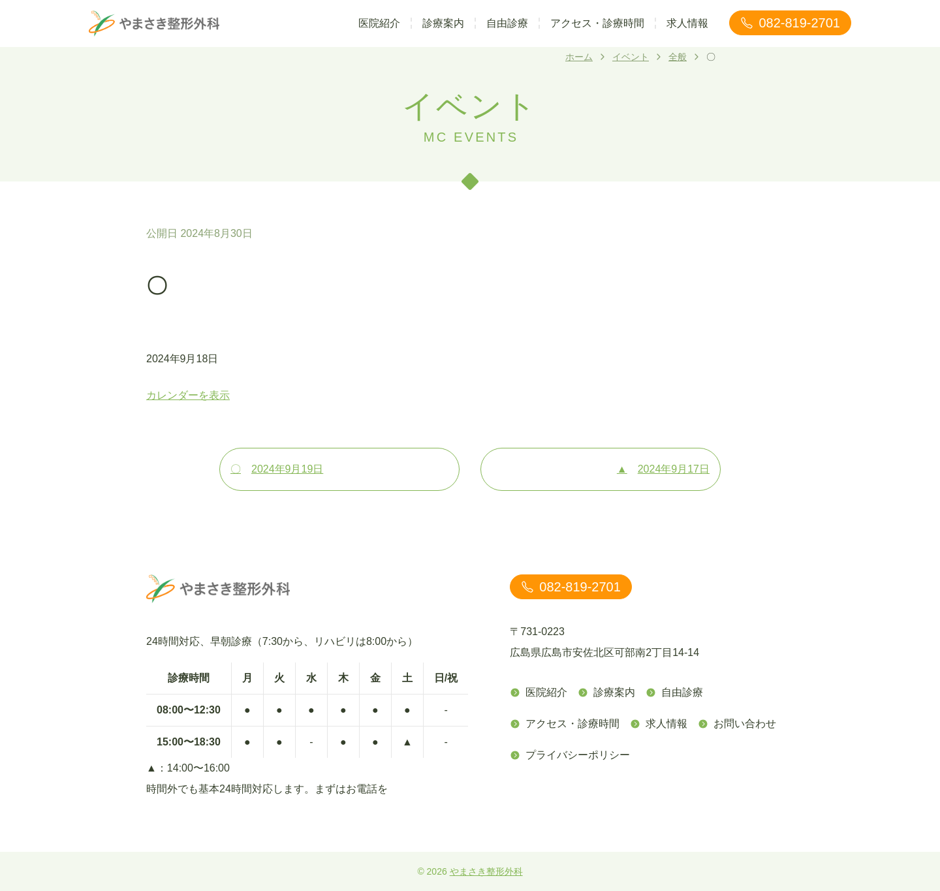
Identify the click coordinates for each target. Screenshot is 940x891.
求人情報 (687, 23)
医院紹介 (379, 23)
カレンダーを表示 (188, 395)
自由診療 (507, 23)
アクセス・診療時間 (597, 23)
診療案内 (443, 23)
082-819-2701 (790, 23)
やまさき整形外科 (486, 871)
